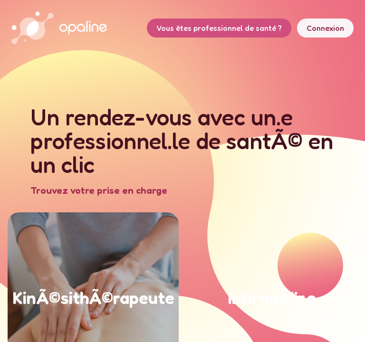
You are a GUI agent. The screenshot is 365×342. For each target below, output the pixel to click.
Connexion (325, 28)
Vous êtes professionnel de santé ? (219, 28)
